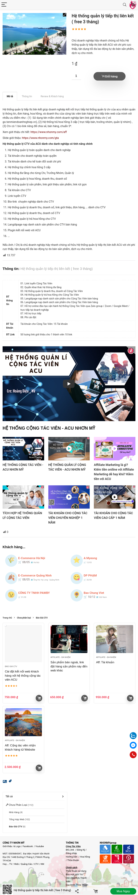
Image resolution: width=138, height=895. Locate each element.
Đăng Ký (81, 849)
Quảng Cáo (26, 864)
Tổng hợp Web (16, 819)
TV (10, 864)
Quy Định (70, 885)
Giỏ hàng (111, 76)
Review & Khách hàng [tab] (52, 96)
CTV (36, 864)
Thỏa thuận (73, 860)
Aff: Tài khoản (105, 662)
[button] (64, 14)
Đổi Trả (79, 874)
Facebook (28, 846)
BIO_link (70, 849)
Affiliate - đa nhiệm (60, 657)
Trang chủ (7, 618)
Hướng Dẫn (72, 856)
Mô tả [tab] (10, 96)
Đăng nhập (71, 853)
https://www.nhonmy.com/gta (40, 138)
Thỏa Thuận (81, 885)
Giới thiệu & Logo (12, 846)
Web (16, 864)
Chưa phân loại (24, 618)
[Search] (125, 4)
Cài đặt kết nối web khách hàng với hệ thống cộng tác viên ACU (23, 675)
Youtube (39, 846)
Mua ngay (123, 891)
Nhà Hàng (14, 812)
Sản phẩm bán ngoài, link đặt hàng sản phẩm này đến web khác (69, 666)
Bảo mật (70, 874)
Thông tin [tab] (27, 96)
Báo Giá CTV (42, 618)
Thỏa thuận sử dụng (76, 871)
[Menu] (4, 4)
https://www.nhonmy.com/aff (48, 132)
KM (42, 864)
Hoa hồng (85, 856)
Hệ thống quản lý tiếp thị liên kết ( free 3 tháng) (42, 890)
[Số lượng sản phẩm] (76, 76)
